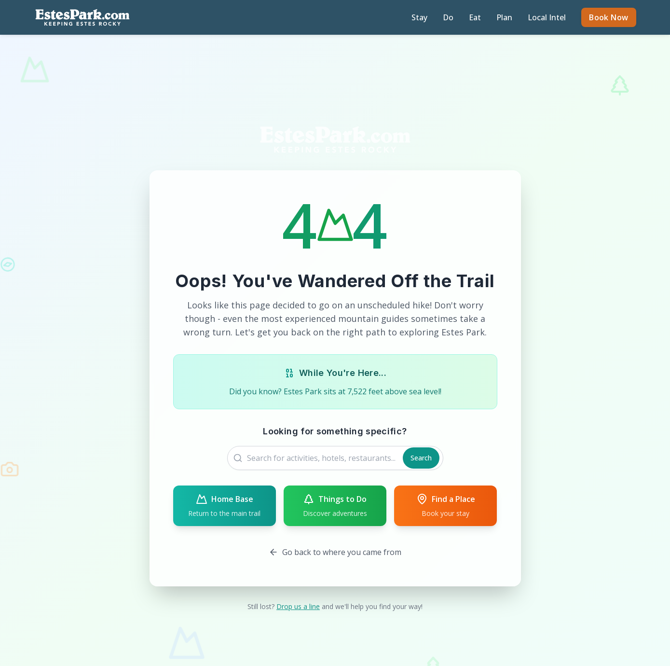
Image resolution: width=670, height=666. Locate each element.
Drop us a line (298, 606)
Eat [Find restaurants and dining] (475, 17)
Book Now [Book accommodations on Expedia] (608, 17)
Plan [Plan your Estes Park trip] (504, 17)
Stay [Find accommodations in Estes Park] (419, 17)
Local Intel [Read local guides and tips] (547, 17)
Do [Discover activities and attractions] (448, 17)
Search (421, 457)
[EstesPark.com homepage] (82, 17)
